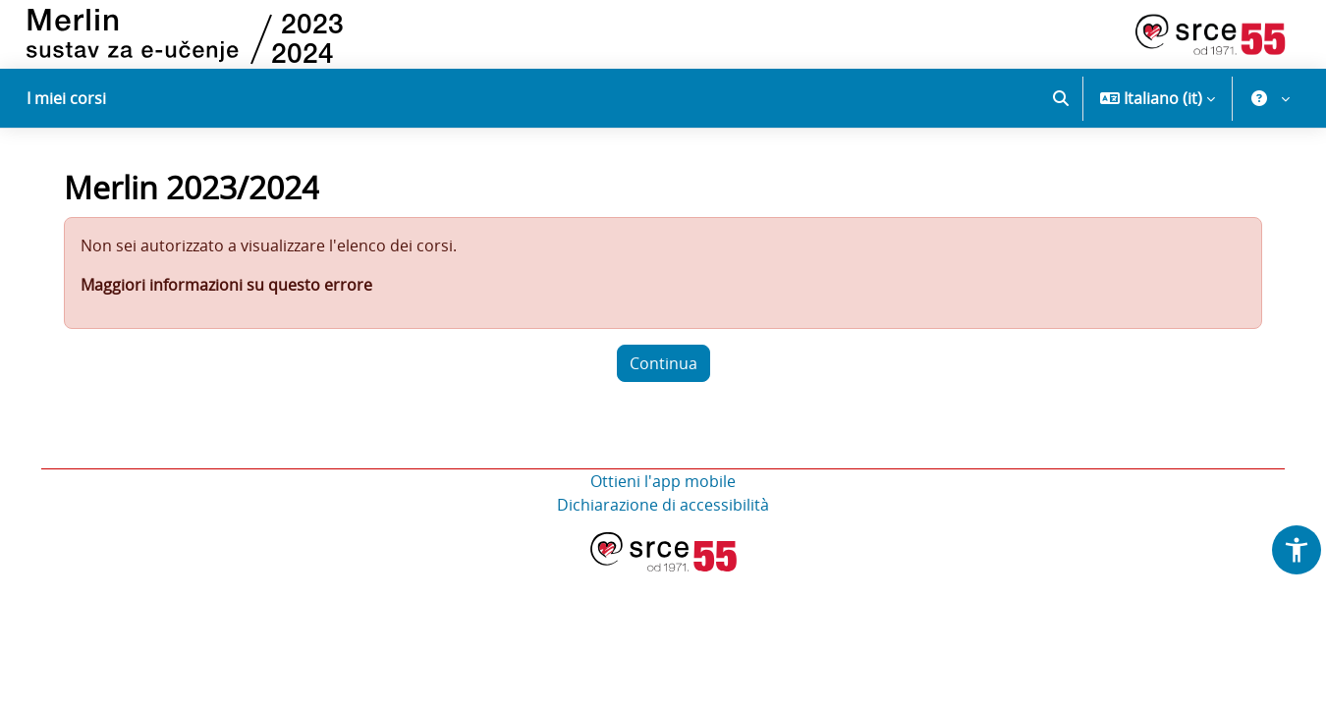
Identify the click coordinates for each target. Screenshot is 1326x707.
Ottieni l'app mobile (663, 490)
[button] (1060, 98)
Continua (663, 372)
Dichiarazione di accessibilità (663, 513)
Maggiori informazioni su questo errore (232, 293)
